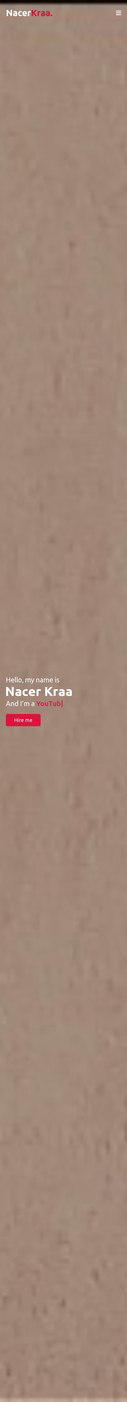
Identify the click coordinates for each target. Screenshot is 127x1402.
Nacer (29, 13)
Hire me (23, 720)
